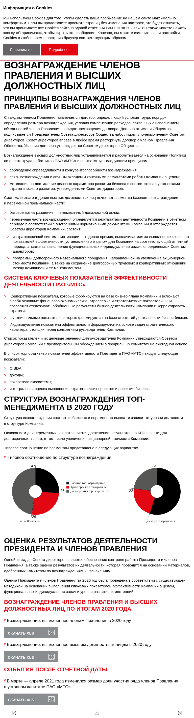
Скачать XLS (21, 633)
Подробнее (58, 49)
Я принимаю (21, 49)
